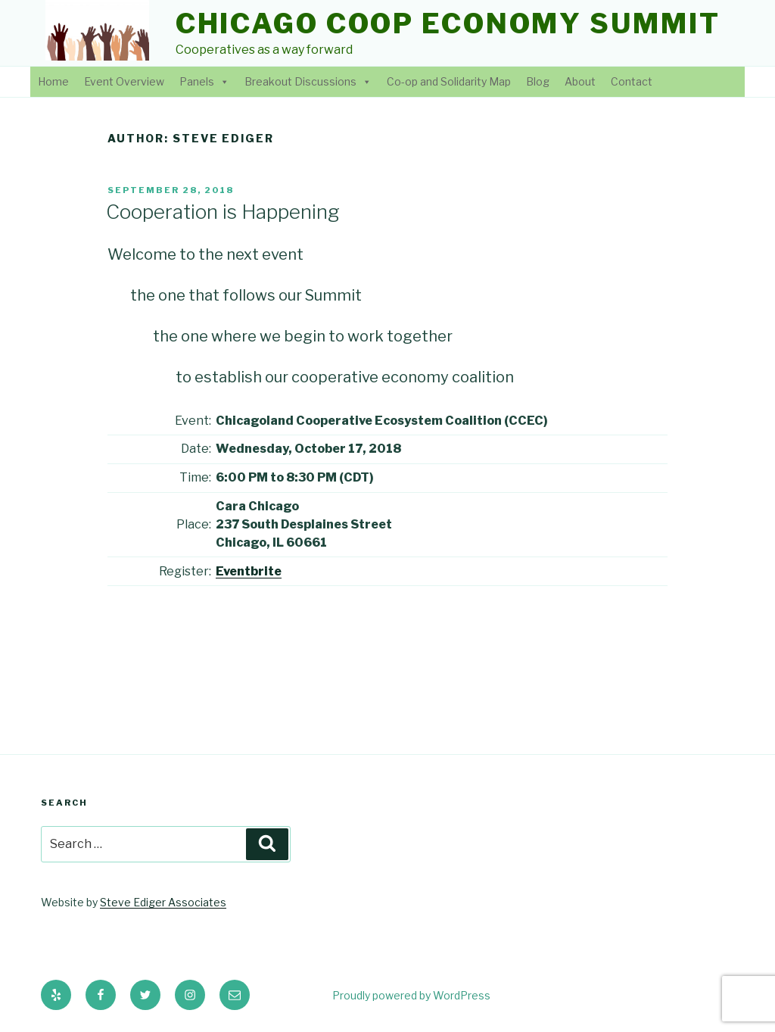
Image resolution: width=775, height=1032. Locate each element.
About (580, 81)
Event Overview (124, 81)
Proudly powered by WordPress (411, 995)
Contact (631, 81)
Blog (537, 81)
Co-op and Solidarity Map (449, 81)
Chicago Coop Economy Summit (448, 23)
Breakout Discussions (300, 81)
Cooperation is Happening (223, 211)
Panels (196, 81)
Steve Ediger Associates (163, 902)
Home (53, 81)
